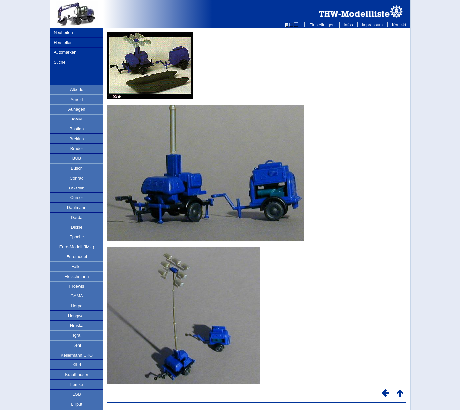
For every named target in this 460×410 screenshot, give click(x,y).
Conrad (77, 178)
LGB (76, 394)
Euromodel (76, 256)
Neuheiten (63, 32)
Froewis (76, 286)
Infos (348, 24)
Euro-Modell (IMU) (76, 246)
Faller (76, 266)
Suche (59, 62)
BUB (76, 158)
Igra (76, 335)
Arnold (77, 99)
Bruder (76, 148)
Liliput (76, 404)
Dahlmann (76, 207)
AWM (77, 119)
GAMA (76, 295)
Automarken (65, 52)
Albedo (76, 89)
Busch (77, 168)
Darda (77, 217)
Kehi (76, 345)
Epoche (76, 236)
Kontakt (399, 24)
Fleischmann (77, 276)
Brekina (76, 138)
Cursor (76, 197)
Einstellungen (322, 24)
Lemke (76, 384)
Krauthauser (76, 374)
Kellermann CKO (77, 355)
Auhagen (76, 109)
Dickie (77, 227)
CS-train (77, 188)
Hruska (77, 325)
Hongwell (77, 315)
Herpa (77, 305)
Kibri (76, 364)
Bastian (77, 128)
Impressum (372, 24)
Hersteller (63, 42)
